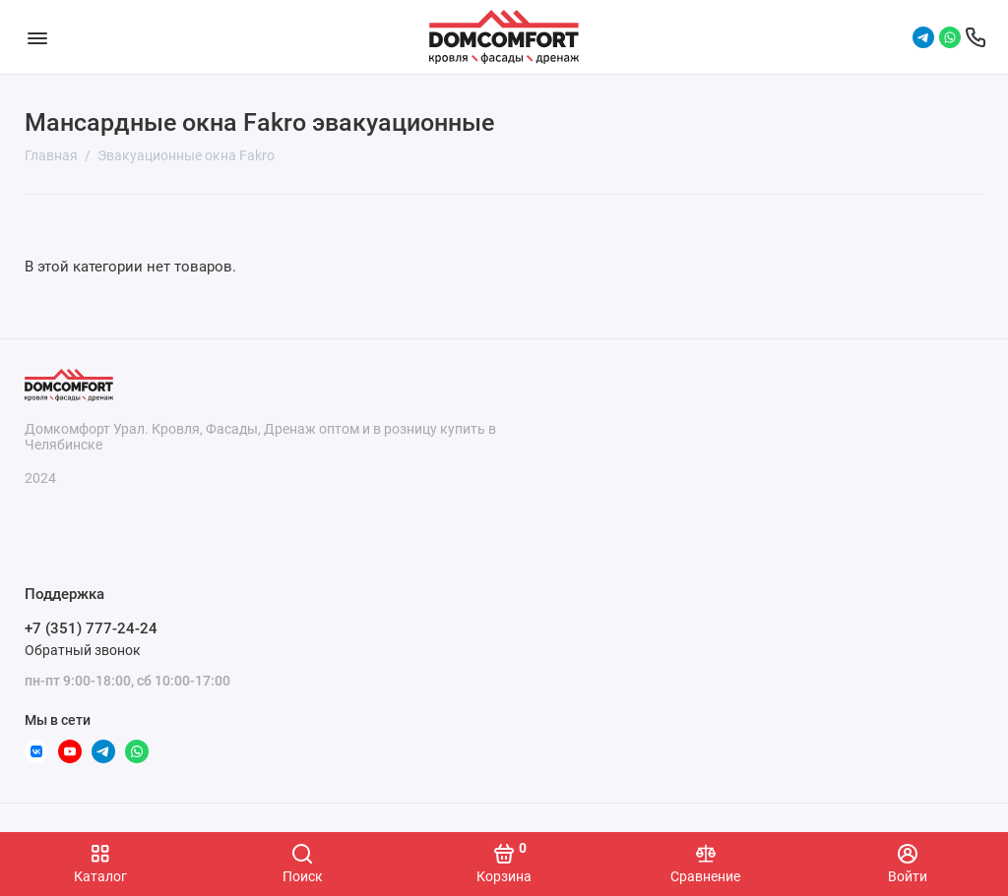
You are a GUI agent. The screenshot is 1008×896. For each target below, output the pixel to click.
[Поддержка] (975, 37)
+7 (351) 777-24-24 (91, 628)
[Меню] (37, 37)
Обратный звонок (83, 650)
